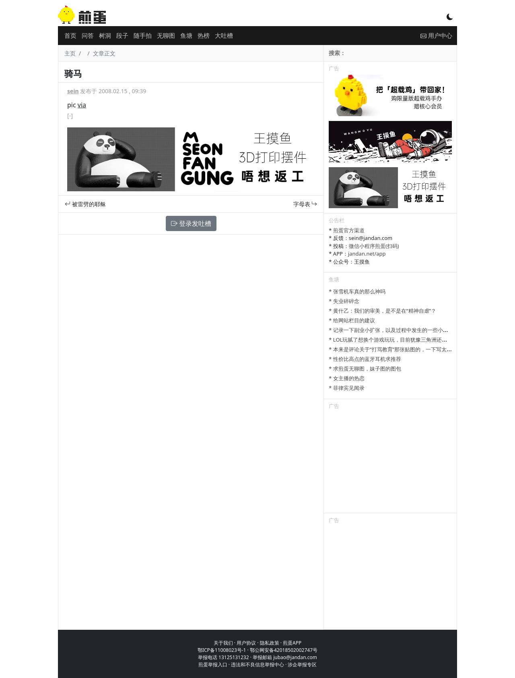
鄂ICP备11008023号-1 (222, 650)
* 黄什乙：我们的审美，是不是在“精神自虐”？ (382, 310)
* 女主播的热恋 (347, 378)
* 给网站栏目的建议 (352, 320)
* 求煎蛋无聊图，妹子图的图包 (365, 368)
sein (73, 91)
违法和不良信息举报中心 (257, 664)
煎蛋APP (292, 642)
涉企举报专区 (302, 664)
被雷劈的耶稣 (85, 204)
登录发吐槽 (191, 223)
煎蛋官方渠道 (349, 230)
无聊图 (166, 35)
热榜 (204, 35)
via (82, 104)
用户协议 (246, 642)
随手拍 (143, 35)
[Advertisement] (390, 462)
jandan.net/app (367, 253)
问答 (88, 35)
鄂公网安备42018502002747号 (283, 650)
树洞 (105, 35)
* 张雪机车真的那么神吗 (357, 291)
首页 (70, 35)
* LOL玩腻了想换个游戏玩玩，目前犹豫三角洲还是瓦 (390, 339)
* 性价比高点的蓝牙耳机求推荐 (365, 359)
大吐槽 (224, 35)
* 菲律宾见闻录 (347, 387)
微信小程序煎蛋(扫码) (374, 246)
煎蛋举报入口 (212, 664)
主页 (70, 53)
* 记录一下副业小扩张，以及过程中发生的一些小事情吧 (394, 330)
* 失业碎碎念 (344, 301)
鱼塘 (186, 35)
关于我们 (223, 642)
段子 (122, 35)
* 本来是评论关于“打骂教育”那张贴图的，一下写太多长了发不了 (403, 349)
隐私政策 (269, 642)
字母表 (305, 204)
